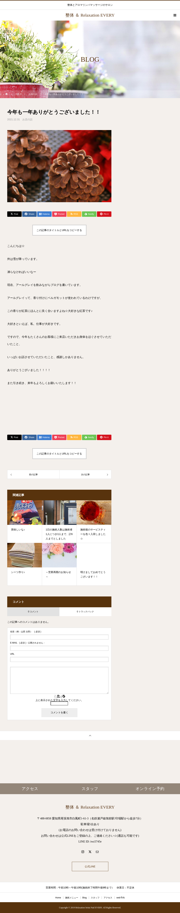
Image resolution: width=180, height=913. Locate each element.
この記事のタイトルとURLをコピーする (59, 230)
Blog (84, 897)
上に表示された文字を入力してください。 (59, 700)
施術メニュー (71, 897)
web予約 (120, 897)
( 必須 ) (25, 632)
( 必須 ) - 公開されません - (27, 643)
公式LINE (90, 866)
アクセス (108, 897)
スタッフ (95, 897)
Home (58, 897)
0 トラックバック (85, 611)
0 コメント (33, 611)
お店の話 (27, 119)
